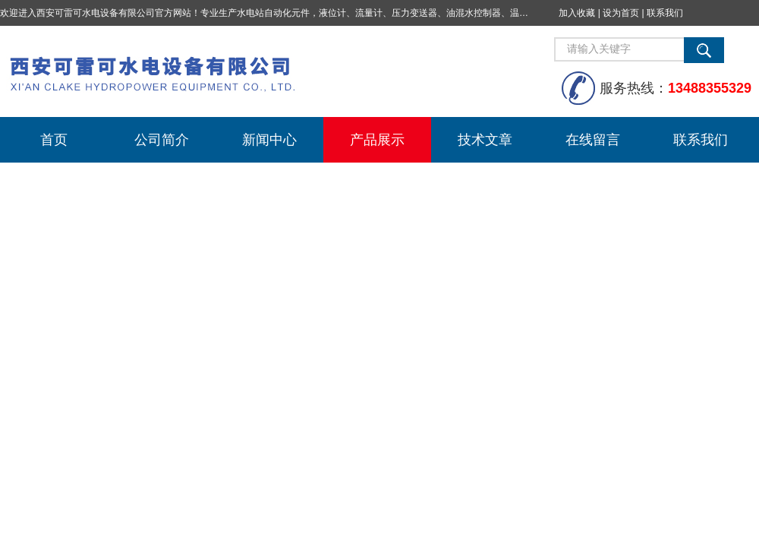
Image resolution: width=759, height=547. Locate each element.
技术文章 (485, 139)
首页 (54, 139)
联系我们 (665, 13)
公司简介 (161, 139)
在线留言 (592, 139)
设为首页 (621, 13)
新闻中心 (269, 139)
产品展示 (377, 139)
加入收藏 (577, 13)
